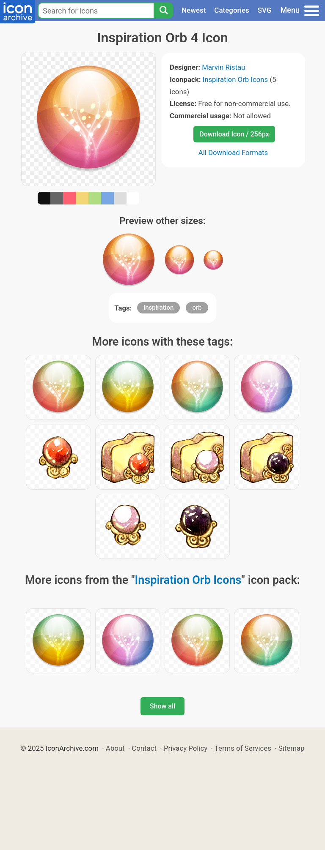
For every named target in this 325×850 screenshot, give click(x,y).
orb (196, 307)
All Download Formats (233, 152)
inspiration (158, 307)
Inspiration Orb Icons (235, 79)
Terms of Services (243, 748)
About (115, 748)
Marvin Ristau (223, 67)
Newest (194, 10)
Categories (231, 10)
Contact (144, 748)
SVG (265, 10)
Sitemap (291, 748)
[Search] (163, 11)
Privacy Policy (185, 748)
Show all (162, 706)
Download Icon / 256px (234, 134)
